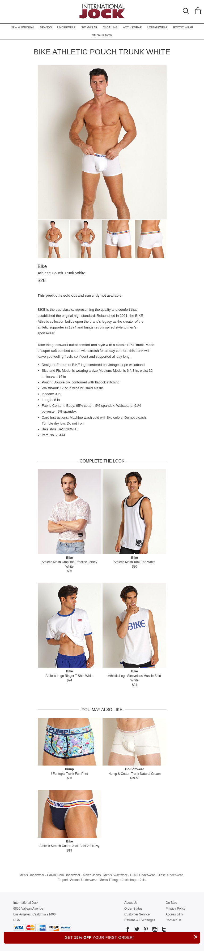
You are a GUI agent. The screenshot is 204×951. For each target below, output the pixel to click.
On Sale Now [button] (102, 35)
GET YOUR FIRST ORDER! (132, 937)
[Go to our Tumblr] (163, 930)
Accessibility (174, 914)
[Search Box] (186, 11)
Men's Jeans (92, 875)
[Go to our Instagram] (154, 930)
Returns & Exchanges (139, 920)
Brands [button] (46, 27)
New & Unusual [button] (23, 27)
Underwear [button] (66, 27)
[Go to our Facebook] (128, 930)
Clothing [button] (110, 27)
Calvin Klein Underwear (63, 875)
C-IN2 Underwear (142, 875)
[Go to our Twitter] (136, 930)
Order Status (133, 908)
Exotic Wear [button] (183, 27)
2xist (143, 880)
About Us (130, 903)
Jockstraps (129, 880)
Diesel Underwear (170, 875)
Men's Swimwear (115, 875)
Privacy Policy (175, 908)
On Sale (171, 903)
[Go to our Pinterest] (145, 930)
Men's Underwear (31, 875)
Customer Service (137, 914)
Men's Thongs (109, 880)
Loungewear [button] (157, 27)
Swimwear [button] (89, 27)
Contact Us (173, 920)
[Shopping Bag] (197, 10)
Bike (42, 266)
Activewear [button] (132, 27)
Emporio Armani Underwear (77, 880)
